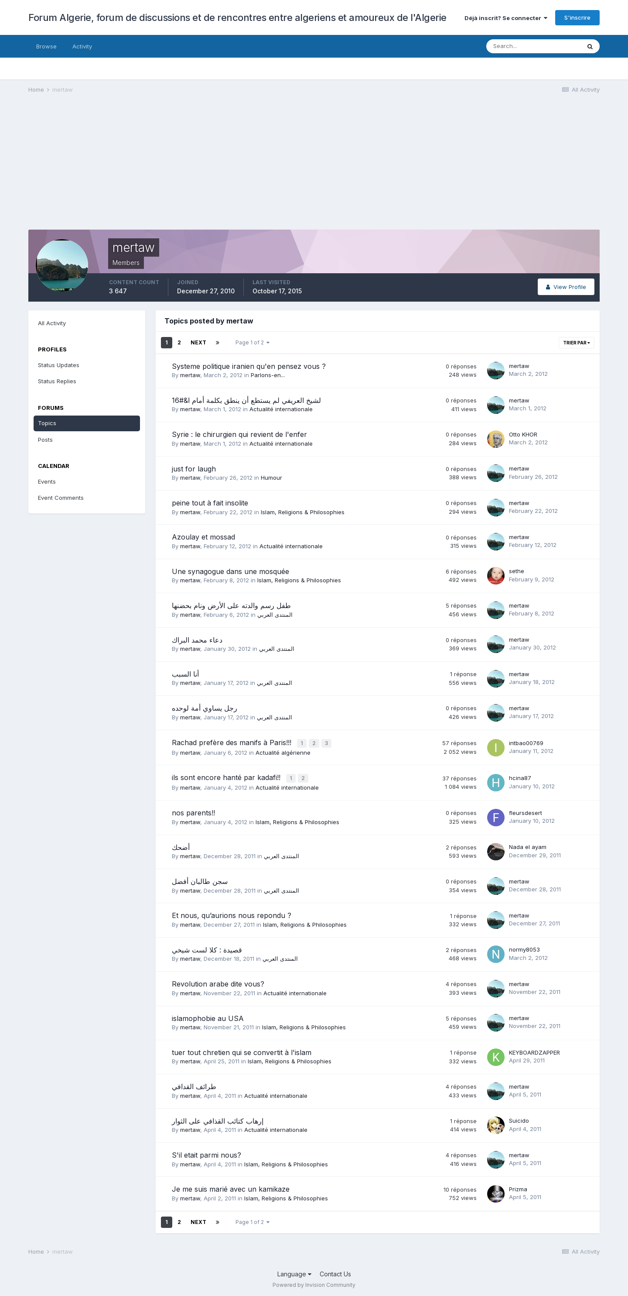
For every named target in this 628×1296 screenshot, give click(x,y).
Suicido (519, 1118)
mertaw (190, 374)
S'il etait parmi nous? (206, 1153)
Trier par (576, 342)
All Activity (52, 323)
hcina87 (520, 776)
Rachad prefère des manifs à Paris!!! (233, 742)
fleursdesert (525, 811)
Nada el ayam (527, 845)
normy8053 (524, 948)
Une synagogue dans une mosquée (230, 571)
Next (198, 342)
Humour (271, 477)
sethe (516, 570)
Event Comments (61, 497)
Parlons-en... (268, 374)
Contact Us (335, 1272)
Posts (45, 439)
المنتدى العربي (275, 614)
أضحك (181, 845)
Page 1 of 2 (253, 342)
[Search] (533, 46)
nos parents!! (193, 811)
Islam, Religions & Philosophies (303, 512)
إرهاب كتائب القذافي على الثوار (217, 1119)
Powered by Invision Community (314, 1283)
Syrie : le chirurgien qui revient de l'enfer (239, 434)
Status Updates (58, 364)
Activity (82, 46)
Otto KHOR (523, 434)
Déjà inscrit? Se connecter (505, 17)
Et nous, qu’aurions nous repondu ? (231, 914)
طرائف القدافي (194, 1084)
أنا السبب (185, 674)
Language (294, 1272)
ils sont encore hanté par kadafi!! (227, 777)
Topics (47, 422)
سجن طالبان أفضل (200, 879)
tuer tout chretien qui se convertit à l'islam (241, 1050)
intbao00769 (526, 742)
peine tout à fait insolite (210, 502)
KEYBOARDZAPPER (534, 1050)
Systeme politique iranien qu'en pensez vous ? (249, 366)
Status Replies (57, 381)
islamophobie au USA (208, 1016)
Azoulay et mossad (203, 537)
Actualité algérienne (283, 751)
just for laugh (194, 468)
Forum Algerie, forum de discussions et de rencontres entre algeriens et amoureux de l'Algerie (237, 17)
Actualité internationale (281, 409)
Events (47, 481)
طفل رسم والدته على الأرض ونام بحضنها (231, 605)
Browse (46, 46)
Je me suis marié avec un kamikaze (231, 1187)
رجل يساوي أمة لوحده (204, 708)
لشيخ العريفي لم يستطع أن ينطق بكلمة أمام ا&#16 (246, 400)
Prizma (518, 1187)
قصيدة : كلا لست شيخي (207, 948)
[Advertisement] (187, 168)
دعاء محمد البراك (197, 640)
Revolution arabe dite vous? (218, 982)
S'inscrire (577, 17)
